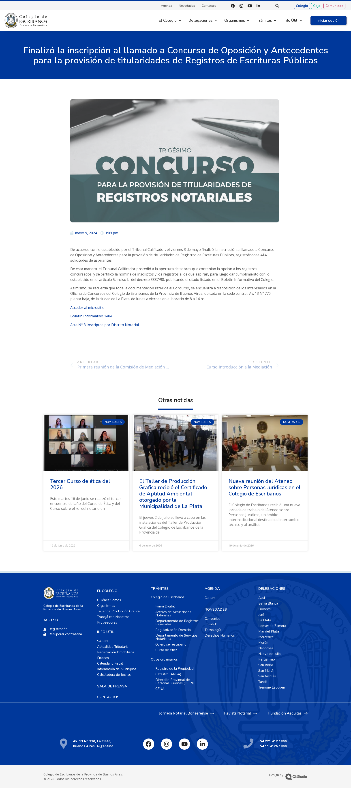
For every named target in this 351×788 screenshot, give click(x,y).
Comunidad (334, 6)
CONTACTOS (108, 697)
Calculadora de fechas (114, 674)
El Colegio (168, 20)
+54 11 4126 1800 (272, 746)
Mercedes (266, 637)
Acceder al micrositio (87, 307)
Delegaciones (200, 20)
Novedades (187, 5)
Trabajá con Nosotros (113, 617)
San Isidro (265, 665)
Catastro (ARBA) (168, 674)
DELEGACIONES (271, 588)
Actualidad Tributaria (112, 646)
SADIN (102, 641)
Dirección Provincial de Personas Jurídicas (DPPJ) (174, 681)
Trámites (264, 20)
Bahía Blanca (268, 603)
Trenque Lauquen (271, 687)
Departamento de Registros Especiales (177, 623)
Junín (261, 614)
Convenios (212, 618)
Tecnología (213, 630)
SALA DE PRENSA (112, 686)
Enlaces (103, 658)
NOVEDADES (216, 609)
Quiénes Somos (109, 600)
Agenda (166, 5)
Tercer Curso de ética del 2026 (80, 484)
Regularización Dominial (173, 630)
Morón (263, 642)
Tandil (262, 682)
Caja (316, 6)
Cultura (210, 598)
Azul (261, 598)
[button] (277, 5)
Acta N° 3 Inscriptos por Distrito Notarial (104, 324)
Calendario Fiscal (110, 663)
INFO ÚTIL (105, 631)
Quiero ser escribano (170, 644)
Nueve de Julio (269, 654)
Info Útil (290, 20)
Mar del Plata (268, 631)
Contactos (209, 5)
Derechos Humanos (220, 635)
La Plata (264, 620)
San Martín (266, 670)
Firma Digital (165, 606)
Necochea (266, 648)
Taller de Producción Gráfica (118, 611)
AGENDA (212, 588)
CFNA (160, 689)
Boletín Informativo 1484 (91, 316)
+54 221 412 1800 (272, 741)
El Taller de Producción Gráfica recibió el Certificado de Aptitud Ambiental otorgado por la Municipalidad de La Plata (173, 494)
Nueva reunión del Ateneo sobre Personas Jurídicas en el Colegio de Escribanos (265, 487)
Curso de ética (166, 650)
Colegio (302, 6)
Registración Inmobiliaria (115, 652)
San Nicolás (267, 676)
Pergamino (266, 659)
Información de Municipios (116, 669)
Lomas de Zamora (272, 626)
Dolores (264, 609)
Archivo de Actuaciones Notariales (173, 614)
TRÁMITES (160, 588)
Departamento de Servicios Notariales (176, 637)
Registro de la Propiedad (174, 668)
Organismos (234, 20)
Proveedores (107, 622)
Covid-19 (211, 624)
